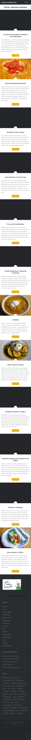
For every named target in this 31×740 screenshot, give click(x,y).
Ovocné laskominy (7, 620)
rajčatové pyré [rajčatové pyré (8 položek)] (21, 696)
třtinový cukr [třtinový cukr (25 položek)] (6, 702)
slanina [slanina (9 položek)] (13, 699)
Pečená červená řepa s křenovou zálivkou (12, 667)
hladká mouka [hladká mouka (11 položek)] (20, 680)
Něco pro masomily (7, 612)
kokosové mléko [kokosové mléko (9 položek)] (22, 683)
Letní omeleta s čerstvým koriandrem (11, 658)
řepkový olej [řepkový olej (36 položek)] (24, 710)
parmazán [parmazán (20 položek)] (5, 694)
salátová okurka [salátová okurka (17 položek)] (6, 699)
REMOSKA (5, 631)
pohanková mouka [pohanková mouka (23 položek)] (22, 694)
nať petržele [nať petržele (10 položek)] (19, 688)
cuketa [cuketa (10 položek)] (13, 680)
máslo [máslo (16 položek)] (14, 688)
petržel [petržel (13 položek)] (15, 694)
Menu (26, 2)
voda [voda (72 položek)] (16, 702)
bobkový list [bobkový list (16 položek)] (6, 677)
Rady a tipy (5, 626)
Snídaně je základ (6, 634)
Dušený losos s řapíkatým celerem (10, 661)
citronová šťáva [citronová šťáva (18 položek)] (6, 680)
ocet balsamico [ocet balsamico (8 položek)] (13, 691)
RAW (4, 628)
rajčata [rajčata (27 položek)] (14, 696)
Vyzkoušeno (5, 643)
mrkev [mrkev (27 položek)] (9, 688)
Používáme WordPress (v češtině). (11, 722)
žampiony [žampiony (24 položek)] (13, 713)
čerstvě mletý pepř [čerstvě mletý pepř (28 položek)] (23, 707)
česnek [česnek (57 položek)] (18, 710)
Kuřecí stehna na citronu (8, 664)
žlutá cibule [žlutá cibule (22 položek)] (19, 713)
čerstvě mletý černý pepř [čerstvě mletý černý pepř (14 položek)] (9, 710)
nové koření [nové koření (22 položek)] (6, 691)
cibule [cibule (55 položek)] (18, 677)
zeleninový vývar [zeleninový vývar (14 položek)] (17, 705)
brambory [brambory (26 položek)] (13, 677)
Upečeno (5, 640)
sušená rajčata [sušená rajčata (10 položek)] (20, 699)
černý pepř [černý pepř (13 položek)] (5, 707)
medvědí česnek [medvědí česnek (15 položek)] (20, 686)
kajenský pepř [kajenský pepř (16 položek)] (14, 683)
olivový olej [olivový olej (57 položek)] (21, 691)
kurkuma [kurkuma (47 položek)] (9, 686)
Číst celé (15, 55)
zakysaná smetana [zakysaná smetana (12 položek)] (7, 705)
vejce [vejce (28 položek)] (12, 702)
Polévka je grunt (6, 623)
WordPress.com (15, 723)
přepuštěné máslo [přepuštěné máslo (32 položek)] (7, 696)
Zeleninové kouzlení (7, 645)
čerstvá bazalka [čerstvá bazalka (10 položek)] (13, 707)
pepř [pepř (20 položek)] (11, 694)
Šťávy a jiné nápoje (7, 637)
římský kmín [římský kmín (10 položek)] (6, 713)
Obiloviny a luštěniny (7, 617)
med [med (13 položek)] (14, 686)
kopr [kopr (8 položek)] (4, 686)
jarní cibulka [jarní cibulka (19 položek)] (6, 683)
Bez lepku (5, 606)
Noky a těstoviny (6, 614)
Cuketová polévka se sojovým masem (11, 656)
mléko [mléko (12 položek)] (4, 688)
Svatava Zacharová (8, 2)
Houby (4, 609)
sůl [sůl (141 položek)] (26, 699)
